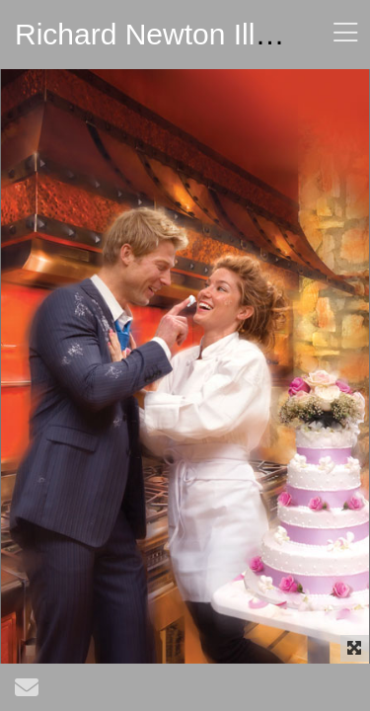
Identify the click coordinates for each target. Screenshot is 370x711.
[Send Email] (26, 691)
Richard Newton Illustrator (185, 34)
